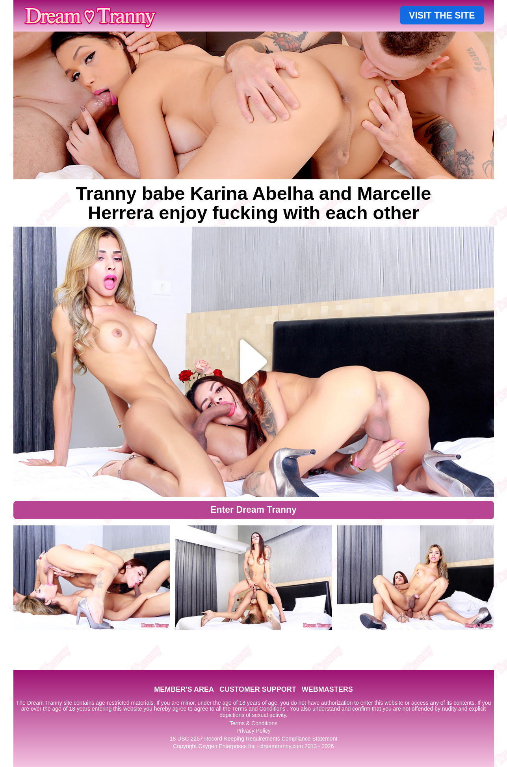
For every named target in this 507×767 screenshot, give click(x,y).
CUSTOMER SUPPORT (257, 689)
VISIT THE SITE (442, 15)
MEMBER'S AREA (184, 689)
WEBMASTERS (327, 689)
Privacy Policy (253, 731)
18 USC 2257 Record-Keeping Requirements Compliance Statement (254, 738)
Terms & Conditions (253, 723)
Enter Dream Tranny (253, 510)
